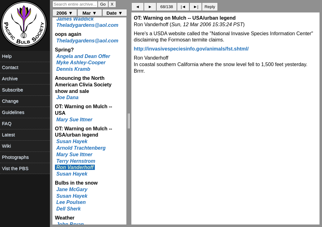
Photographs (15, 157)
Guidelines (13, 112)
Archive (10, 78)
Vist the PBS (15, 168)
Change (10, 101)
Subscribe (12, 89)
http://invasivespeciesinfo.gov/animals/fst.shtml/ (191, 48)
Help (7, 56)
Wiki (6, 145)
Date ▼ (114, 13)
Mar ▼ (89, 13)
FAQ (6, 123)
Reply (209, 6)
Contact (10, 67)
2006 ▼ (64, 13)
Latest (8, 134)
